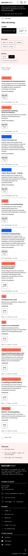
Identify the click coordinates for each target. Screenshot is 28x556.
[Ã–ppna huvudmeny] (25, 2)
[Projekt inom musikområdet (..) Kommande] (14, 333)
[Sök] (21, 2)
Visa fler (7, 437)
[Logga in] (17, 2)
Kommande (19, 42)
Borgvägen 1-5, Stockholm (14, 501)
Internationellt (9, 31)
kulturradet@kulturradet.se (15, 493)
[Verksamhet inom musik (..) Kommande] (14, 306)
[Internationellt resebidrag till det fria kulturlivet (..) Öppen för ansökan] (14, 119)
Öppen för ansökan (8, 42)
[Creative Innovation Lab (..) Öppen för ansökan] (14, 150)
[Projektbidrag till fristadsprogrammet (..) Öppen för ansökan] (14, 89)
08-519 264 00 (10, 497)
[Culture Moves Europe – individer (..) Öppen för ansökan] (14, 182)
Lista (11, 56)
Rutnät (4, 56)
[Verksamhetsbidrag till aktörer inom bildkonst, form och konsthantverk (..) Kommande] (14, 361)
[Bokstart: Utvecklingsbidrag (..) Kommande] (14, 419)
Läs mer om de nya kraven (13, 14)
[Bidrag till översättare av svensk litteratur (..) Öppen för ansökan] (14, 276)
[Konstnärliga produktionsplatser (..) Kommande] (14, 390)
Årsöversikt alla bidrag (10, 60)
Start (2, 18)
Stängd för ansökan (8, 46)
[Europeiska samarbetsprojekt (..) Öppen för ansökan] (14, 243)
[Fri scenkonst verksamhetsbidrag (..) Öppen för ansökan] (14, 212)
